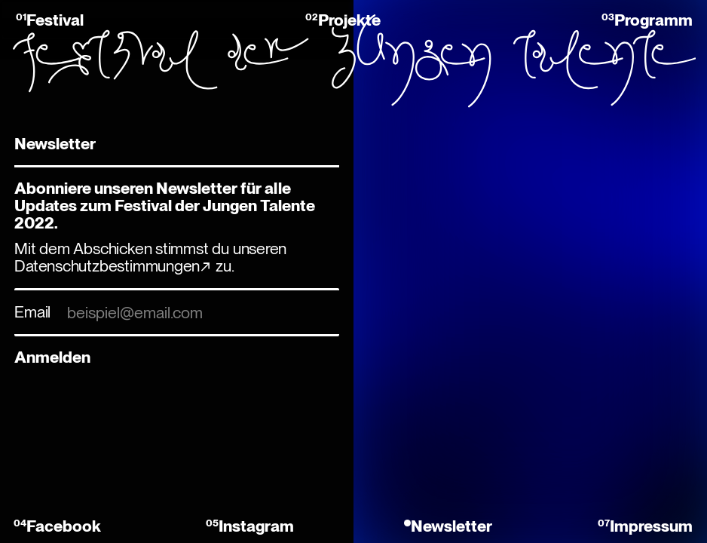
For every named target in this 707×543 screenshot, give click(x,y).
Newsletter (451, 526)
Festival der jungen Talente (353, 60)
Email (32, 311)
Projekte (349, 20)
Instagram (256, 526)
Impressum (651, 526)
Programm (653, 20)
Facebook (63, 526)
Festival (55, 20)
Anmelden (52, 357)
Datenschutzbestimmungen (107, 265)
